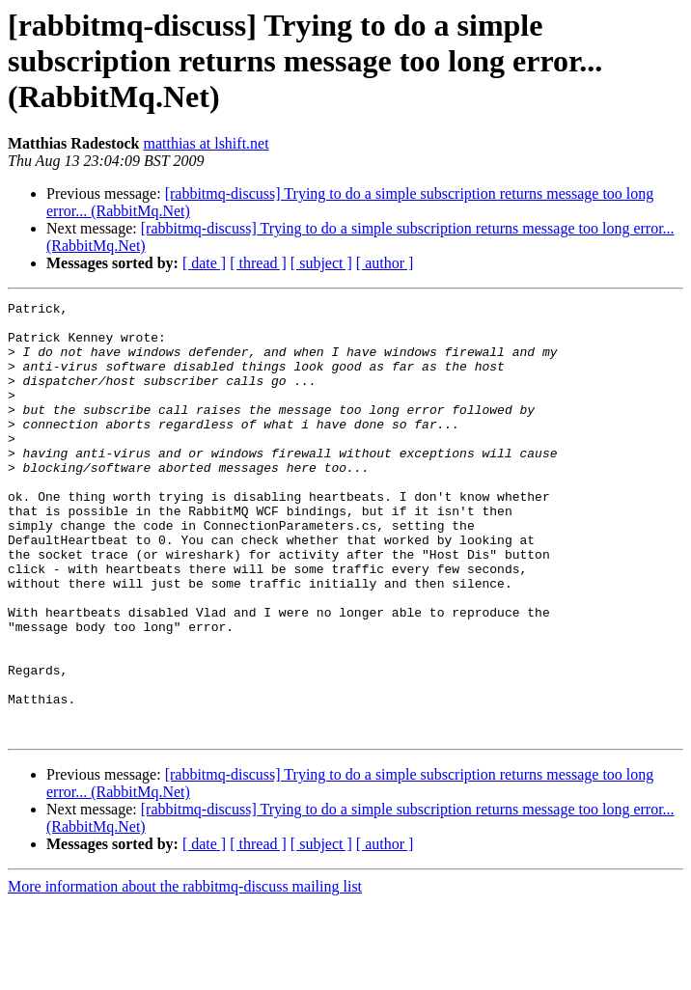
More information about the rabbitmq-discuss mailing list (185, 973)
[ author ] (385, 263)
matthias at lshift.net (205, 143)
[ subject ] (321, 263)
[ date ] (204, 263)
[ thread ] (258, 263)
